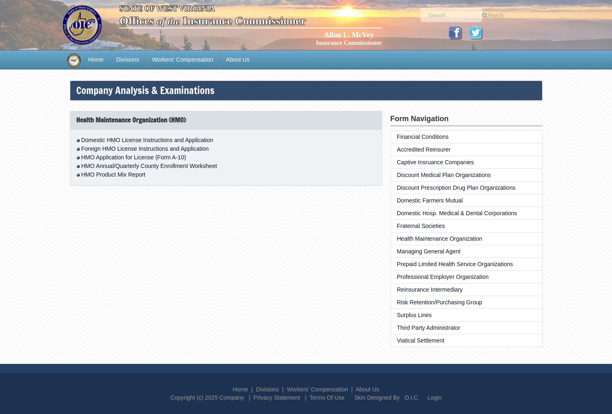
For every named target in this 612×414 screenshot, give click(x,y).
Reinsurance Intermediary (430, 289)
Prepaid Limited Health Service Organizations (455, 264)
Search (495, 15)
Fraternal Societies (421, 226)
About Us (238, 59)
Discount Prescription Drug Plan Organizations (456, 187)
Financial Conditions (423, 136)
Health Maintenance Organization (440, 238)
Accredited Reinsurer (424, 149)
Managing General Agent (429, 251)
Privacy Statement (277, 397)
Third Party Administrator (428, 327)
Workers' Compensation (182, 59)
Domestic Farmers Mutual (430, 200)
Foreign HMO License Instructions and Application (145, 148)
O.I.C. (412, 397)
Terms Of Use (327, 397)
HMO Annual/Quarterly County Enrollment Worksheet (149, 166)
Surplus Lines (414, 315)
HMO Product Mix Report (113, 174)
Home (96, 59)
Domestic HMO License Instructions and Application (147, 140)
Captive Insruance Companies (435, 162)
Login (434, 397)
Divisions (127, 59)
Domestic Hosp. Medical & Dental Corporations (457, 213)
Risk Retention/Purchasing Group (440, 302)
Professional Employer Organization (443, 277)
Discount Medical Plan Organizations (444, 175)
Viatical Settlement (421, 340)
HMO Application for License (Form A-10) (133, 157)
